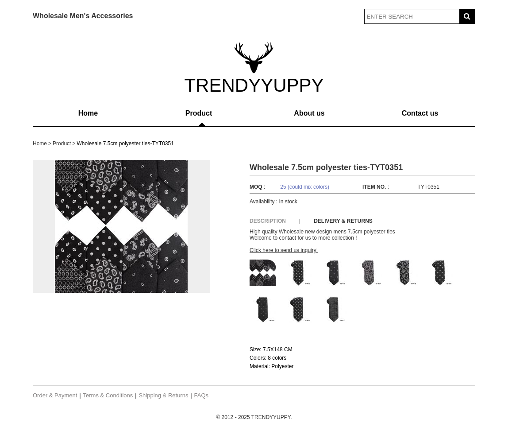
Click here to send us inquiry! (284, 250)
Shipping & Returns (163, 395)
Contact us (420, 113)
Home (88, 113)
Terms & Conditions (108, 395)
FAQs (201, 395)
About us (309, 113)
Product (198, 113)
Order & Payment (55, 395)
